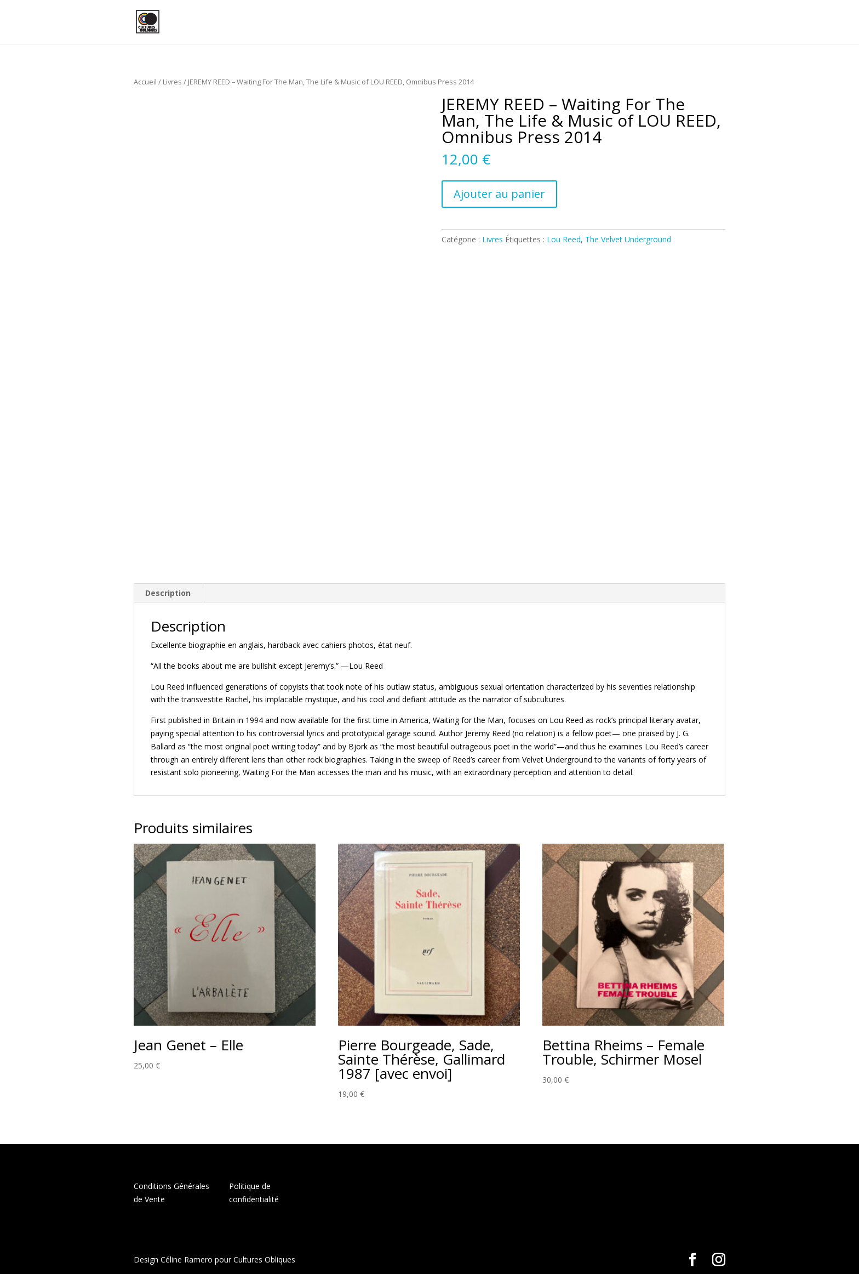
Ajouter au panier (499, 193)
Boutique (536, 22)
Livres (172, 82)
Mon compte (603, 22)
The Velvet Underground (628, 239)
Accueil (145, 82)
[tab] (168, 593)
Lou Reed (564, 239)
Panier (654, 22)
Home (493, 22)
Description (168, 593)
